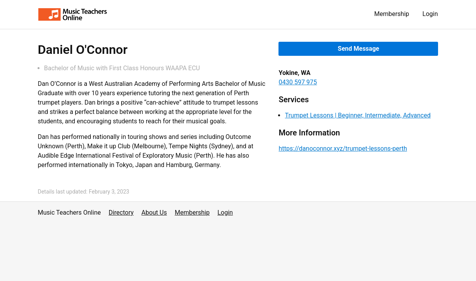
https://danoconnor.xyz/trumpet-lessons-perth (342, 148)
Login (430, 14)
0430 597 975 (297, 82)
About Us (154, 212)
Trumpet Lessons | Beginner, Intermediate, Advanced (357, 115)
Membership (391, 14)
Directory (121, 212)
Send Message (358, 48)
